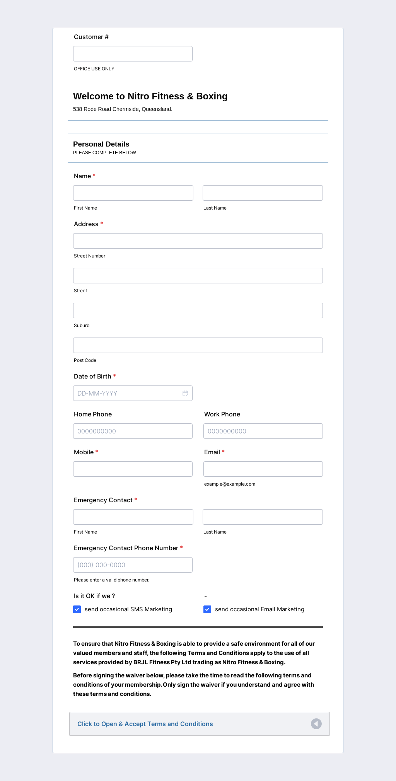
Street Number (89, 256)
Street (80, 290)
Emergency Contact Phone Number (128, 548)
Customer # (91, 37)
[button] (185, 393)
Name (85, 176)
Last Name (215, 208)
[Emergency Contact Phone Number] (133, 565)
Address (88, 224)
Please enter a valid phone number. (111, 580)
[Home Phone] (133, 431)
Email (214, 452)
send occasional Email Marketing (259, 609)
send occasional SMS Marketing (128, 609)
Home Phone (93, 414)
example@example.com (229, 484)
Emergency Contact (105, 500)
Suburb (81, 325)
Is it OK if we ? (94, 596)
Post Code (85, 360)
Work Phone (222, 414)
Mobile (86, 452)
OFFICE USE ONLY (94, 69)
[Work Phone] (263, 431)
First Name (85, 208)
